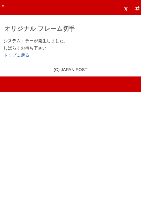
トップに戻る (16, 55)
